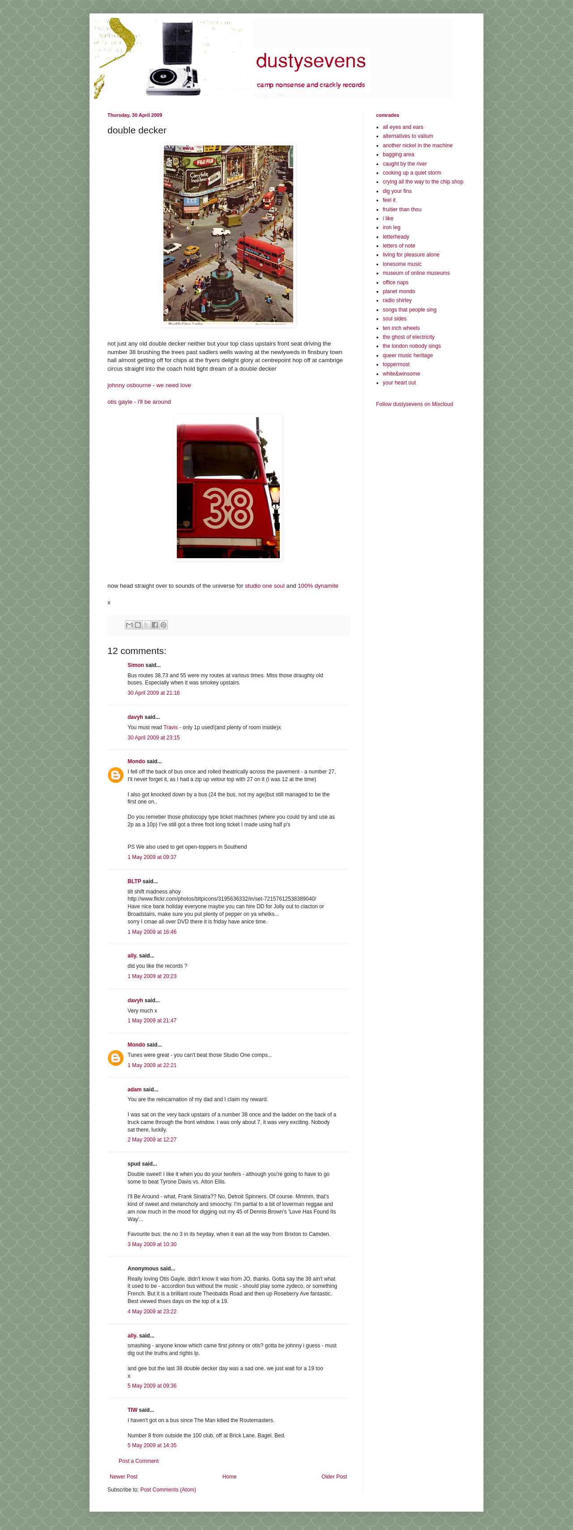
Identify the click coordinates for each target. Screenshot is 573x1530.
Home (229, 1477)
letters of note (399, 246)
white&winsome (401, 374)
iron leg (391, 227)
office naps (396, 282)
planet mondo (399, 291)
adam (134, 1089)
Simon (136, 665)
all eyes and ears (403, 127)
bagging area (398, 154)
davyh (135, 717)
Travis (170, 727)
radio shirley (397, 300)
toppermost (396, 364)
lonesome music (402, 264)
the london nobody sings (412, 346)
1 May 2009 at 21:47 (152, 1020)
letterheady (396, 237)
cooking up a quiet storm (412, 173)
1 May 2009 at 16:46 (152, 932)
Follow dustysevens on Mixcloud (414, 404)
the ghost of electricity (409, 337)
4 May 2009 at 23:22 (152, 1311)
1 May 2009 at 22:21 (152, 1065)
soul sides (394, 319)
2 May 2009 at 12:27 (152, 1140)
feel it (389, 200)
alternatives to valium (408, 136)
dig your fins (397, 191)
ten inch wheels (401, 328)
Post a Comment (138, 1461)
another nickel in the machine (418, 145)
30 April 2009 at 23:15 (154, 738)
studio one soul (265, 585)
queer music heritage (408, 355)
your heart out (399, 383)
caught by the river (405, 164)
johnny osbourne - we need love (149, 385)
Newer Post (123, 1477)
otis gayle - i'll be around (139, 401)
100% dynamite (318, 585)
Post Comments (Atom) (168, 1490)
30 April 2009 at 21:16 (154, 693)
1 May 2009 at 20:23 (152, 976)
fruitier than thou (402, 209)
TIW (132, 1410)
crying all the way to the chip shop (423, 182)
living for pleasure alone (411, 255)
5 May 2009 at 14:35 (152, 1445)
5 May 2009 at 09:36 (152, 1386)
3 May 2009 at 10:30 (152, 1244)
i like (388, 218)
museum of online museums (416, 273)
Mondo (136, 761)
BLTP (134, 881)
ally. (132, 956)
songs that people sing (409, 310)
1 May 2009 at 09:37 (152, 857)
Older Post (334, 1477)
